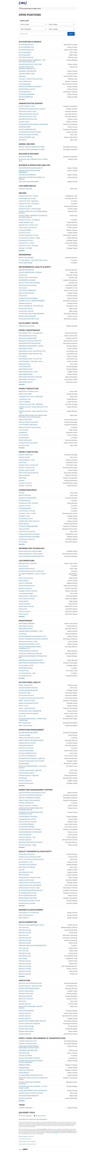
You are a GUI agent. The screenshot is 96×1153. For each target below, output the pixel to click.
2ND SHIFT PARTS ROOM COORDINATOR (30, 795)
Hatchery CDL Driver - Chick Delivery (29, 203)
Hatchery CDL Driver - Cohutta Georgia (30, 209)
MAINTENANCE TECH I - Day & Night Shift (31, 333)
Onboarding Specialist (25, 508)
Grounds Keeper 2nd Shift (26, 665)
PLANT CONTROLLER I (25, 81)
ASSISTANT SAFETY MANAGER (27, 316)
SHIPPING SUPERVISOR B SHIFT (28, 753)
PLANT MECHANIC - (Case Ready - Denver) (31, 361)
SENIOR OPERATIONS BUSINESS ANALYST (31, 168)
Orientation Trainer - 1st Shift (27, 513)
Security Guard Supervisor (26, 783)
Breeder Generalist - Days (26, 222)
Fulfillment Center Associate (26, 326)
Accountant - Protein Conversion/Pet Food (31, 79)
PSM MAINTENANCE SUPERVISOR (28, 651)
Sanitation (22, 480)
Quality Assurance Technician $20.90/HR (30, 885)
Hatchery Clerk (23, 609)
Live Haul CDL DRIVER (25, 230)
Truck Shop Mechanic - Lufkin (27, 673)
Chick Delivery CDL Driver (26, 240)
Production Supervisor (25, 840)
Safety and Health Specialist (26, 293)
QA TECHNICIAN (23, 435)
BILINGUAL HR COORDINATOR (27, 498)
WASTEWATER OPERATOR (26, 270)
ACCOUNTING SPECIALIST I (26, 44)
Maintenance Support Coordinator (28, 134)
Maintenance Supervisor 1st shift (28, 641)
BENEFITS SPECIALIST (25, 495)
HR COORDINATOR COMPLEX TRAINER (30, 132)
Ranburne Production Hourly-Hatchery (30, 427)
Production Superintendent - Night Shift (30, 770)
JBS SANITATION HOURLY (26, 993)
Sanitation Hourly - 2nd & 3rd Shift (28, 465)
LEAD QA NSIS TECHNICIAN (26, 854)
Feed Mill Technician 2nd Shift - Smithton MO (31, 571)
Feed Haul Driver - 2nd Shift (26, 243)
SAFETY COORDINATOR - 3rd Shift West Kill (31, 306)
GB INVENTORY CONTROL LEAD (28, 119)
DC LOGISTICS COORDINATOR (27, 756)
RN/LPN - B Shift (23, 706)
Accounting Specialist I (25, 92)
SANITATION (22, 462)
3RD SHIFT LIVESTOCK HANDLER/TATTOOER (31, 147)
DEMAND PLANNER (24, 1065)
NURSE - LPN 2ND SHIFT (26, 685)
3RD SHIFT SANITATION (25, 455)
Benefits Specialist (24, 524)
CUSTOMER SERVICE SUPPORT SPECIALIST (31, 1075)
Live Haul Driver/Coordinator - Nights (29, 238)
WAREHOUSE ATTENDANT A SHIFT (29, 391)
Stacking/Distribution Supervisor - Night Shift (31, 758)
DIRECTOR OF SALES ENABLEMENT (29, 181)
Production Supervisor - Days (27, 837)
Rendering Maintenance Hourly (27, 336)
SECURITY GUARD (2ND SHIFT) (27, 129)
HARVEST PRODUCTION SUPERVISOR (29, 800)
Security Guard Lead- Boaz (26, 695)
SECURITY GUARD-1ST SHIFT (27, 106)
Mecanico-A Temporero (25, 588)
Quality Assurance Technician (27, 903)
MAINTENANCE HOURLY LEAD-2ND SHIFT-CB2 (32, 351)
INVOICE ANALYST (24, 1073)
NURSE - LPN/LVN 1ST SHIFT (27, 700)
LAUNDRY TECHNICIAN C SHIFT (28, 1041)
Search (71, 34)
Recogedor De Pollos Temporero (28, 591)
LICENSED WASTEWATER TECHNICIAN (30, 829)
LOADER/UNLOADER (24, 127)
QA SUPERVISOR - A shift (26, 862)
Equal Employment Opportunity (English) (27, 1141)
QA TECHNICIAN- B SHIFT (26, 872)
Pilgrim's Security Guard (25, 725)
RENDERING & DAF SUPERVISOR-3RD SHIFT (31, 660)
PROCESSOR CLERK (24, 1053)
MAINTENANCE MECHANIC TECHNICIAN (30, 377)
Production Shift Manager (26, 750)
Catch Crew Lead (23, 566)
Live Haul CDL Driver (24, 233)
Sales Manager (23, 958)
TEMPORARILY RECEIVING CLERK (28, 1050)
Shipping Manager (24, 763)
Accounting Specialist (25, 55)
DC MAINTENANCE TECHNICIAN (28, 816)
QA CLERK (21, 870)
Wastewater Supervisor (25, 303)
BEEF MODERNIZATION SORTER (28, 898)
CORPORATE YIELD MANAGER (27, 175)
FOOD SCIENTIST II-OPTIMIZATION (29, 912)
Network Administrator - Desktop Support (31, 554)
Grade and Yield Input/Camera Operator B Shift (32, 792)
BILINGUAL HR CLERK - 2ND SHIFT (28, 503)
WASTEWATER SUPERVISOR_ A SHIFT (29, 644)
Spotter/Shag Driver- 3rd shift (27, 198)
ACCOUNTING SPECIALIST (26, 57)
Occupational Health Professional (28, 688)
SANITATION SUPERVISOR (26, 1011)
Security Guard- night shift (26, 311)
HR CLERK (21, 493)
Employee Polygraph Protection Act (26, 1136)
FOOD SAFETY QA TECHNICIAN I (28, 864)
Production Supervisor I (25, 781)
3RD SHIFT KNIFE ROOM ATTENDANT (29, 1058)
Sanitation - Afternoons (25, 485)
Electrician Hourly (24, 670)
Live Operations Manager (26, 593)
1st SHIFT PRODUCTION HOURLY (28, 425)
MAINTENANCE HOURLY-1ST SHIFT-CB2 (30, 359)
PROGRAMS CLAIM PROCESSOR (27, 71)
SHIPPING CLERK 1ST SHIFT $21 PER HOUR (31, 1093)
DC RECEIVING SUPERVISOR (26, 827)
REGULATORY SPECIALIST (26, 915)
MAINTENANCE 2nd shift (26, 626)
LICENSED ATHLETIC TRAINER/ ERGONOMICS (32, 301)
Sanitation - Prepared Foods (26, 467)
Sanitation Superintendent (26, 991)
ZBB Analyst (22, 76)
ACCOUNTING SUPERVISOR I (27, 94)
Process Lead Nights (24, 402)
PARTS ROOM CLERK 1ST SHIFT (28, 111)
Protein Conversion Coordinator (28, 822)
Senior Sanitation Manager (26, 1026)
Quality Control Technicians (26, 880)
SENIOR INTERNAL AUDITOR (27, 89)
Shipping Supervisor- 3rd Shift (27, 819)
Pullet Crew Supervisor (25, 834)
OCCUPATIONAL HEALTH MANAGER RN (30, 711)
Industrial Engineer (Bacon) (26, 773)
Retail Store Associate (25, 930)
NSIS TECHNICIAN (24, 875)
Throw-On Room (23, 430)
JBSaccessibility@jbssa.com (43, 1129)
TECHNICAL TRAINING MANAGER (28, 526)
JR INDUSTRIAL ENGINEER (26, 257)
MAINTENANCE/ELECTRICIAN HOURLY (30, 343)
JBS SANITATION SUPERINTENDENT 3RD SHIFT (32, 1021)
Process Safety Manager (25, 263)
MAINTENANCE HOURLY (26, 348)
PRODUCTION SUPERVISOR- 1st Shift (29, 738)
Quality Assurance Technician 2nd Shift (30, 857)
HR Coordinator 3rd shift (26, 518)
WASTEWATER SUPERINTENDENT (28, 732)
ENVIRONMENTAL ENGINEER (27, 280)
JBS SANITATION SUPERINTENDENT (29, 988)
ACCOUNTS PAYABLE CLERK (27, 73)
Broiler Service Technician (26, 748)
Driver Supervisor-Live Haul (26, 598)
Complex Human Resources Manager (29, 534)
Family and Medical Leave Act (25, 1138)
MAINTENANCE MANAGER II (27, 623)
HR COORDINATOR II (25, 500)
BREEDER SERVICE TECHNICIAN (28, 563)
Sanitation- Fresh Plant (25, 483)
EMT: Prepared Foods (25, 723)
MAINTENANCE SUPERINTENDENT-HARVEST (32, 663)
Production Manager (24, 735)
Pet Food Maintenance (25, 676)
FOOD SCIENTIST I (24, 918)
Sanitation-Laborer (24, 122)
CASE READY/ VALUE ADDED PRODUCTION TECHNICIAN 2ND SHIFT (31, 809)
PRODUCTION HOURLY (25, 394)
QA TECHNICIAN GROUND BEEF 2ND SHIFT (31, 890)
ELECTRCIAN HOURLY (25, 366)
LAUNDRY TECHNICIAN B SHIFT (28, 1043)
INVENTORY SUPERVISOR (26, 1070)
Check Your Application (25, 1115)
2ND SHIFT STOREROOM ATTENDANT (30, 798)
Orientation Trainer (24, 516)
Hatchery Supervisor (24, 604)
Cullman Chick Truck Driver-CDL (28, 227)
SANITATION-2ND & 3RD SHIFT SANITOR (30, 842)
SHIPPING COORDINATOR (26, 803)
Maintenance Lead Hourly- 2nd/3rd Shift (30, 341)
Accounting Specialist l (25, 52)
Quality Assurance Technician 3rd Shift (29, 877)
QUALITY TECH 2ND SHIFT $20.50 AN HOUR (31, 859)
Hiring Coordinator (24, 529)
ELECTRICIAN (22, 356)
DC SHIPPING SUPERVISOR (26, 824)
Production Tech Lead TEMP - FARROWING (31, 404)
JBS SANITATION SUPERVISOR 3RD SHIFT (30, 983)
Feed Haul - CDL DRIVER (25, 248)
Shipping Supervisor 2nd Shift (27, 743)
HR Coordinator (23, 542)
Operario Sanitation (24, 475)
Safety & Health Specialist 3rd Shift (28, 703)
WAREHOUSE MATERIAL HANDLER (28, 114)
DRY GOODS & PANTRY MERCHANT (29, 1096)
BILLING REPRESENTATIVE (26, 47)
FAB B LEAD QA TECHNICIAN (27, 867)
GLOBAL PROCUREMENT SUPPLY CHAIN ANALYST (33, 1090)
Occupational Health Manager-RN (28, 690)
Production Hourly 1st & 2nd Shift (28, 443)
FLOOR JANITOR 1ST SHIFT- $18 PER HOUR (31, 396)
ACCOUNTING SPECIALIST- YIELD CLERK (30, 64)
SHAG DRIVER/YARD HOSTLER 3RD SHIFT (30, 832)
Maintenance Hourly (24, 364)
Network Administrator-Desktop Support (30, 551)
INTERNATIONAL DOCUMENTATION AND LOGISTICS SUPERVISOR (31, 1061)
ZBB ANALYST (23, 140)
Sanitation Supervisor (25, 1004)
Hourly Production (24, 437)
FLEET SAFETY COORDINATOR (27, 290)
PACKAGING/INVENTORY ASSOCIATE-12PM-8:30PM (33, 124)
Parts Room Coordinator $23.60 (27, 338)
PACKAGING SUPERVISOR (26, 745)
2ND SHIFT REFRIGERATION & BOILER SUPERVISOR (33, 639)
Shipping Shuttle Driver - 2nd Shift (28, 196)
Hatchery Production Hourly (26, 568)
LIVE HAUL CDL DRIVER (25, 206)
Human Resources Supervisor (27, 531)
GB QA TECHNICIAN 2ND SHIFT (28, 895)
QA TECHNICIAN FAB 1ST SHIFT (28, 893)
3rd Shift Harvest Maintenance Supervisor (30, 653)
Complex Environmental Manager (28, 298)
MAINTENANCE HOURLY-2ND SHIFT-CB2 (30, 354)
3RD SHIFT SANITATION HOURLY (28, 277)
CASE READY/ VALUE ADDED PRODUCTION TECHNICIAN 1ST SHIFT (31, 813)
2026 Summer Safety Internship (28, 285)
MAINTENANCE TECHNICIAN (27, 379)
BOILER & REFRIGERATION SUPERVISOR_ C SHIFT (32, 636)
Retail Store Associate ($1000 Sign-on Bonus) (31, 925)
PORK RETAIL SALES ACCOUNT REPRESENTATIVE (33, 945)
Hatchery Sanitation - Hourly (27, 460)
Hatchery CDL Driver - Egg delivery (28, 201)
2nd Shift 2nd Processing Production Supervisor (32, 109)
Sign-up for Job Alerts (40, 1115)
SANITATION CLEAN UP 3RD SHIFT (29, 473)
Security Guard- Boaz (25, 693)
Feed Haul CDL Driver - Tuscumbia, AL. (29, 220)
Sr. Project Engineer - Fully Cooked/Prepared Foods (33, 260)
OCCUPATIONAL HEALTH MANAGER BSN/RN (31, 313)
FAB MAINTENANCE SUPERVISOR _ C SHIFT (31, 631)
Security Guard (23, 275)
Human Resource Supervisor (27, 539)
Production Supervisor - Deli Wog (28, 805)
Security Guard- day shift (26, 308)
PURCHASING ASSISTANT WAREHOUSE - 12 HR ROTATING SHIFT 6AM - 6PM (32, 61)
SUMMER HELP (23, 432)
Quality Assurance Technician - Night (29, 888)
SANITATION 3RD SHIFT (25, 996)
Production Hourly (24, 445)
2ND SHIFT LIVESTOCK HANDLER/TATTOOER (31, 149)
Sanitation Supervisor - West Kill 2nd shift (30, 986)
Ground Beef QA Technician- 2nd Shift (29, 900)
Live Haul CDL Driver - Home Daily (28, 245)
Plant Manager (23, 778)
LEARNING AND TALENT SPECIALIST (29, 521)
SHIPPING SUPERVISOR (25, 1098)
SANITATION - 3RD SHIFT (26, 999)
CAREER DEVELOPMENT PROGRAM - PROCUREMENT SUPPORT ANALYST (29, 1047)
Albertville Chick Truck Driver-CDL (28, 225)
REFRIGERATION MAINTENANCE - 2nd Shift (31, 346)
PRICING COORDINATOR (26, 97)
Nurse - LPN (22, 716)
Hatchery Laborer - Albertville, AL (28, 596)
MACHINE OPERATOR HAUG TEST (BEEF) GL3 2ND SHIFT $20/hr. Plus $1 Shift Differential (33, 416)
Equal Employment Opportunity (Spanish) (27, 1144)
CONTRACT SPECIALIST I (26, 1108)
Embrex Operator (24, 580)
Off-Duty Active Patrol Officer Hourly (29, 319)
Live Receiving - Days (24, 399)
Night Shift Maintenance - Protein (28, 372)
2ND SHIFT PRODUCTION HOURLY (28, 422)
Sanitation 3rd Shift (24, 457)
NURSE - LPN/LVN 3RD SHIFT (27, 708)
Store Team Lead (23, 927)
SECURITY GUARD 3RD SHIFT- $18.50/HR (30, 272)
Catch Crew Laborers (25, 611)
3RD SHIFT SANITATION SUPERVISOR (29, 283)
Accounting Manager (25, 84)
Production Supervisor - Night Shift (29, 775)
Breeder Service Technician (26, 606)
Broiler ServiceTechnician (26, 578)
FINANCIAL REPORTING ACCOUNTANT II (30, 86)
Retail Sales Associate (25, 943)
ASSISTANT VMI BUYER (25, 189)
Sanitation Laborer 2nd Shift (27, 470)
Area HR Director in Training (27, 511)
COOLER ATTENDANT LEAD (26, 137)
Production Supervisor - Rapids (27, 845)
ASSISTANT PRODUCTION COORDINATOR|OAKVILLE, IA (27, 67)
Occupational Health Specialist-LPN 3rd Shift (31, 698)
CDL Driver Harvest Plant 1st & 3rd (28, 235)
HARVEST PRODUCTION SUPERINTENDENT (31, 740)
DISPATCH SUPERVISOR (25, 583)
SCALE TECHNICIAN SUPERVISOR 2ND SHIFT (31, 556)
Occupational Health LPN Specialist (28, 713)
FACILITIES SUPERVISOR (25, 156)
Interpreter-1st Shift (24, 506)
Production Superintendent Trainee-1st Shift (31, 761)
